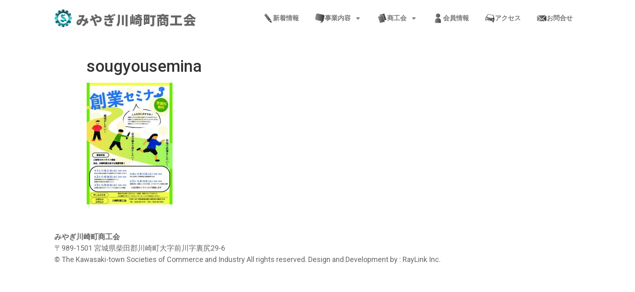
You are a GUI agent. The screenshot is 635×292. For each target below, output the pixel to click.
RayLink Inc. (422, 259)
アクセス (503, 18)
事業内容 (338, 18)
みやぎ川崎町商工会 (136, 19)
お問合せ (555, 18)
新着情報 (281, 18)
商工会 (397, 18)
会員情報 (451, 18)
